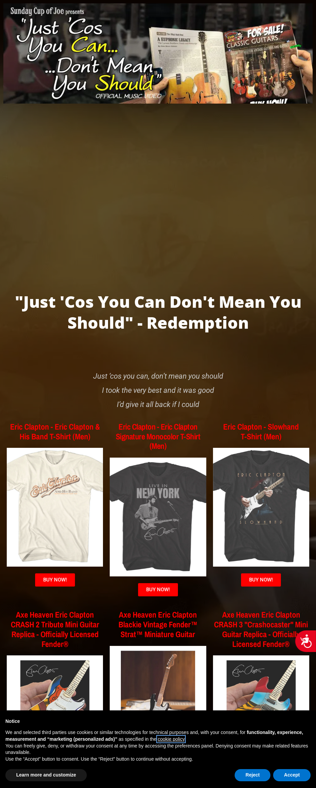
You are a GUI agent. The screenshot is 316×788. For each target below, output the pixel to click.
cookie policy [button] (171, 739)
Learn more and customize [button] (46, 775)
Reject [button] (252, 775)
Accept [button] (292, 775)
